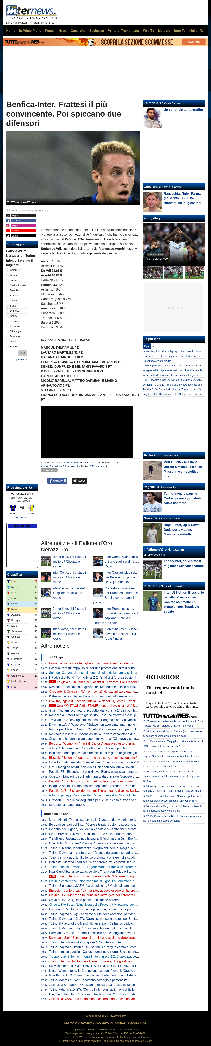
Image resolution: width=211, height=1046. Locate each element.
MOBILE (134, 1022)
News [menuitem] (62, 30)
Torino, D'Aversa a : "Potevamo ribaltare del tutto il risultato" (93, 928)
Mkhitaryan (16, 331)
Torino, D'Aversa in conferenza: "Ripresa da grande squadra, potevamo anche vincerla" (109, 852)
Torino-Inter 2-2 (157, 259)
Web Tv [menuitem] (148, 30)
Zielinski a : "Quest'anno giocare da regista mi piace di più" (96, 984)
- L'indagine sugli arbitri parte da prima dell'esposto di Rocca (97, 776)
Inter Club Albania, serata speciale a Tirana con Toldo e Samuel (93, 871)
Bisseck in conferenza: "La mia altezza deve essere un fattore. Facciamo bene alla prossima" (114, 890)
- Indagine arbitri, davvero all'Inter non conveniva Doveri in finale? (98, 767)
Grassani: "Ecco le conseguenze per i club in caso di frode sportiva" (96, 800)
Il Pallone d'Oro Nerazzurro (67, 462)
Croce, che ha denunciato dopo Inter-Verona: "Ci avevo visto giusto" (96, 738)
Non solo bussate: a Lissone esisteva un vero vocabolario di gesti (94, 734)
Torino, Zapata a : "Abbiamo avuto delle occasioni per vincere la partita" (101, 914)
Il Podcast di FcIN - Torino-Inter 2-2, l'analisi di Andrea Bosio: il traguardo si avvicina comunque (115, 677)
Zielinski (14, 300)
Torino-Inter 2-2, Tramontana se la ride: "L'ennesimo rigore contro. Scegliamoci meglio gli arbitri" (120, 876)
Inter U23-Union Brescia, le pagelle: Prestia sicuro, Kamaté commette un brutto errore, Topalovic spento (184, 602)
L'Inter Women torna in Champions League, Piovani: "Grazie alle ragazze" (100, 970)
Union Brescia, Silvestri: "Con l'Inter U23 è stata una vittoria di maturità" (98, 834)
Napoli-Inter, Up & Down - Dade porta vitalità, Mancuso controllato (183, 529)
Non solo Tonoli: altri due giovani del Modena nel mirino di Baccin (94, 687)
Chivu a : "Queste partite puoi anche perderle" (85, 900)
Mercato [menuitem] (164, 30)
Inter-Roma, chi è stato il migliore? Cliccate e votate (70, 633)
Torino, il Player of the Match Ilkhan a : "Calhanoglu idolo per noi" (97, 923)
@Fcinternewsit (98, 466)
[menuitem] (201, 30)
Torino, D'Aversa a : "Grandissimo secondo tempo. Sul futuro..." (97, 918)
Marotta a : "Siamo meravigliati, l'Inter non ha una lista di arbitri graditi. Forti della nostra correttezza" (123, 975)
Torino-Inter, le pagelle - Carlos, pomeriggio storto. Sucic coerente (94, 951)
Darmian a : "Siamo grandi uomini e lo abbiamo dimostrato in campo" (99, 937)
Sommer (14, 269)
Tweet (79, 481)
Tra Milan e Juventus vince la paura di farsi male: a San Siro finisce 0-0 (98, 838)
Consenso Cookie (96, 1015)
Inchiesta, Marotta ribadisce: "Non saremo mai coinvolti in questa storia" (99, 862)
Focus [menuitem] (49, 30)
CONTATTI (121, 1022)
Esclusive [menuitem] (96, 30)
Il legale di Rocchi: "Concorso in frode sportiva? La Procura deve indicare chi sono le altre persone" (118, 994)
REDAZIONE (86, 1022)
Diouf (13, 341)
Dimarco (14, 310)
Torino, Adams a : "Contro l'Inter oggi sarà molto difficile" (92, 989)
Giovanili (150, 518)
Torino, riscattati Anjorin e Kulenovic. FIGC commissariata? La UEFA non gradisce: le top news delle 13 (171, 776)
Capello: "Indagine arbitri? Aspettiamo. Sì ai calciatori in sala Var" (94, 762)
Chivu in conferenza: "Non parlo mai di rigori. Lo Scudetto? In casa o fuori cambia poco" (110, 881)
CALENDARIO (104, 1022)
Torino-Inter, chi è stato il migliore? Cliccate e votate (70, 561)
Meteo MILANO (22, 526)
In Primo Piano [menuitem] (30, 30)
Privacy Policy (117, 1015)
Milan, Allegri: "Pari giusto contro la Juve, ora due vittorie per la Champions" (101, 819)
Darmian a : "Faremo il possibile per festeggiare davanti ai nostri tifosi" (102, 933)
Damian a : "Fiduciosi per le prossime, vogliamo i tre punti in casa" (97, 909)
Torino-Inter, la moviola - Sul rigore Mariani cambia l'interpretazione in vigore (102, 867)
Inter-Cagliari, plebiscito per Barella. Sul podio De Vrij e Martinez (121, 577)
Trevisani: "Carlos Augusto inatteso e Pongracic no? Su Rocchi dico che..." (101, 720)
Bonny (13, 315)
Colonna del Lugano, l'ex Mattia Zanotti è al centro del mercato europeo (99, 829)
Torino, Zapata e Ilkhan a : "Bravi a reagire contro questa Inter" (97, 947)
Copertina (151, 186)
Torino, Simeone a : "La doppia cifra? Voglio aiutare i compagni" (97, 885)
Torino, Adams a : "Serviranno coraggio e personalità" (89, 980)
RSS (144, 1022)
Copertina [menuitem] (78, 30)
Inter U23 (150, 586)
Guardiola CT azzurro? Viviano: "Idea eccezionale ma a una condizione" (99, 843)
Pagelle (149, 487)
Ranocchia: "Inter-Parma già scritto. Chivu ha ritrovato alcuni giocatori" (98, 715)
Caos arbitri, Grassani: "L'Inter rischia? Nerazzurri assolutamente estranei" (101, 691)
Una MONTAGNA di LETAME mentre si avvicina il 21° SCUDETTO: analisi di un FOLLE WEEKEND (122, 705)
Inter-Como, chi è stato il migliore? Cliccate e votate (70, 577)
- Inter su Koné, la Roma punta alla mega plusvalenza (97, 696)
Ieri (154, 346)
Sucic (13, 305)
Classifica (14, 574)
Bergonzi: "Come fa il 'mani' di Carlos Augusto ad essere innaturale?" (97, 743)
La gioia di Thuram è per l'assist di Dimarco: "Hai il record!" (94, 682)
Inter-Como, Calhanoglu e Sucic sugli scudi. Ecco (122, 561)
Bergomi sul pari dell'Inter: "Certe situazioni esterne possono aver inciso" (99, 824)
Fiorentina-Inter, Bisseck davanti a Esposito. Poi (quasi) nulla (121, 633)
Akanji (13, 280)
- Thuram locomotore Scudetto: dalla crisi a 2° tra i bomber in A (96, 710)
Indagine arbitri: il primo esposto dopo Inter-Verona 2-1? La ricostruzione (99, 786)
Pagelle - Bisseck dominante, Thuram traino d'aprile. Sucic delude (98, 790)
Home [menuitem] (10, 30)
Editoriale (151, 103)
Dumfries (15, 336)
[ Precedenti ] (22, 517)
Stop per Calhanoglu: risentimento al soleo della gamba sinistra (93, 672)
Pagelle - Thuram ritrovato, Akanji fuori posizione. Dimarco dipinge (98, 781)
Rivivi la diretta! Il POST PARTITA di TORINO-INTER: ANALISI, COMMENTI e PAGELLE (110, 966)
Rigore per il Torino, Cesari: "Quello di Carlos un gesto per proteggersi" (98, 729)
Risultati (22, 359)
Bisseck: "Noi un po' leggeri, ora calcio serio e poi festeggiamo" (93, 757)
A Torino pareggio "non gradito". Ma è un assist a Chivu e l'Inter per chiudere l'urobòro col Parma (116, 795)
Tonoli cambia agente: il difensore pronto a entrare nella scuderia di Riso (99, 857)
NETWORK (70, 1022)
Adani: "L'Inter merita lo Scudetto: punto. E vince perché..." (90, 748)
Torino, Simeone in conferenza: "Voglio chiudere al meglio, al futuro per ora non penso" (109, 848)
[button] (22, 353)
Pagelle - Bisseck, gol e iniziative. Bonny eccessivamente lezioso (96, 771)
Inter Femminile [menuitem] (185, 30)
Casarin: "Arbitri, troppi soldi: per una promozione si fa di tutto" (92, 668)
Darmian (14, 290)
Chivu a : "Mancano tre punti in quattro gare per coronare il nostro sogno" (102, 895)
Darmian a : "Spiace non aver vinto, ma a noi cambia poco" (100, 724)
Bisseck (14, 275)
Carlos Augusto (18, 285)
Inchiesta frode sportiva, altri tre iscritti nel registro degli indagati (93, 753)
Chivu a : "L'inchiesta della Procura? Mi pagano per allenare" (98, 904)
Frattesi (14, 346)
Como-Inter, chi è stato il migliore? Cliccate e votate (70, 613)
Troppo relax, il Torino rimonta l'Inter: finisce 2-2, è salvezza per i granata (99, 956)
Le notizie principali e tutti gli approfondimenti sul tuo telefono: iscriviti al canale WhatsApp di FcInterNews (122, 663)
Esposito (15, 326)
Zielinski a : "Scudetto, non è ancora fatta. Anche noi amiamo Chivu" (100, 999)
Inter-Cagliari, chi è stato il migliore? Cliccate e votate (70, 593)
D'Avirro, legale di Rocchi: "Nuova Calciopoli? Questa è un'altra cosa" (97, 701)
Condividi (57, 481)
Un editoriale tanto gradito (67, 804)
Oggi (146, 346)
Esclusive (151, 455)
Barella (14, 295)
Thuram (14, 321)
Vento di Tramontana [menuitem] (123, 30)
